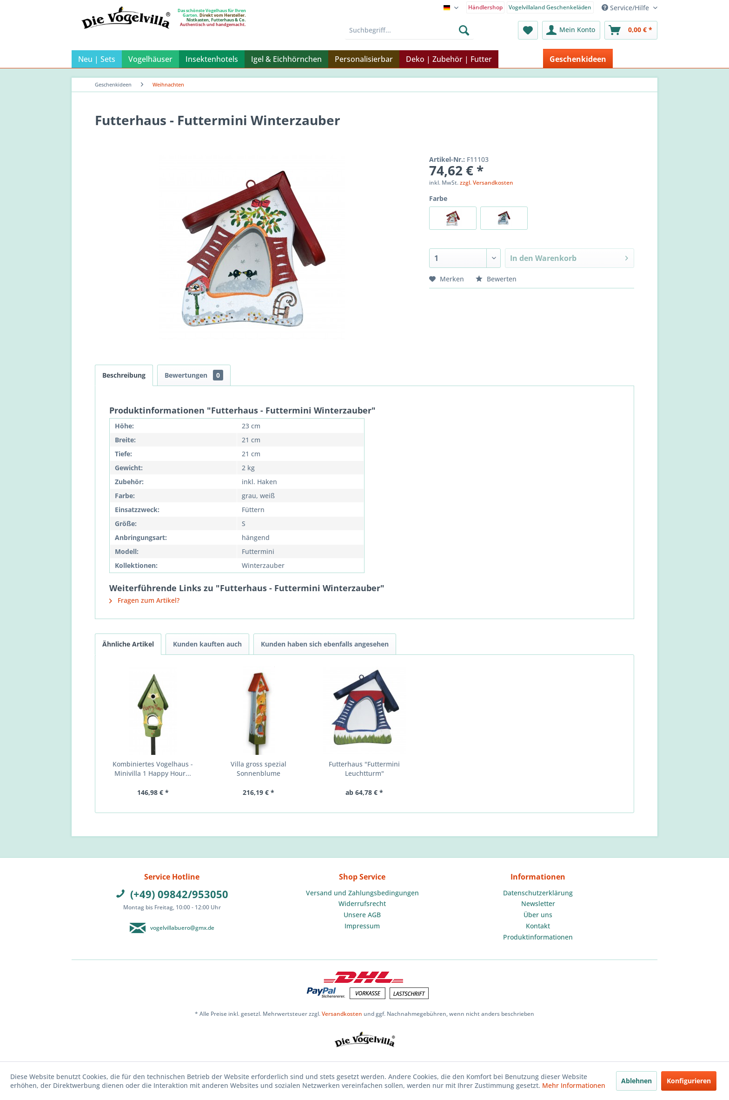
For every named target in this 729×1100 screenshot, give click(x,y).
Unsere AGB (362, 914)
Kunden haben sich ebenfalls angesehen (325, 644)
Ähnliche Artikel (128, 644)
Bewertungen (194, 375)
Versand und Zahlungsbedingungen (362, 892)
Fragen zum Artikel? (144, 600)
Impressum (362, 925)
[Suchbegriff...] (409, 30)
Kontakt (538, 925)
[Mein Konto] (571, 30)
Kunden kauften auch (207, 644)
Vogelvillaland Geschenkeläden (550, 7)
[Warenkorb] (630, 30)
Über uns (538, 914)
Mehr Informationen (573, 1085)
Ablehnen (636, 1080)
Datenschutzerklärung (538, 892)
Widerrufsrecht (362, 903)
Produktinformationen (538, 937)
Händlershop (485, 7)
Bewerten (496, 278)
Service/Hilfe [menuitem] (626, 7)
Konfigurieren (689, 1080)
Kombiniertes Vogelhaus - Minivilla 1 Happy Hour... (153, 769)
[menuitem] (485, 7)
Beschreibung (124, 375)
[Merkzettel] (528, 30)
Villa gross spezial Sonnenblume (258, 769)
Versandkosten (342, 1014)
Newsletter (538, 903)
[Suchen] (464, 30)
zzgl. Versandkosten (486, 183)
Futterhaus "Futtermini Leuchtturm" (364, 769)
